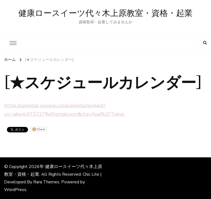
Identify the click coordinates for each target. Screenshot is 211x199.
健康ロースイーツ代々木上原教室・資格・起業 (105, 13)
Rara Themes (46, 182)
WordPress (15, 190)
